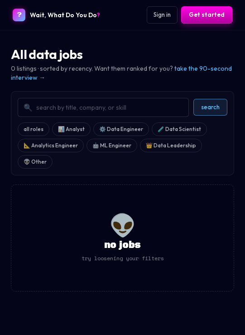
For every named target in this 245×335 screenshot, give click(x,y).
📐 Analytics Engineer (51, 145)
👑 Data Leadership (171, 145)
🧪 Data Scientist (179, 129)
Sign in (162, 14)
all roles (33, 129)
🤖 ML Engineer (111, 145)
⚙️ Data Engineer (121, 129)
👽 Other (35, 161)
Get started (207, 14)
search (210, 107)
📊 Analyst (71, 129)
